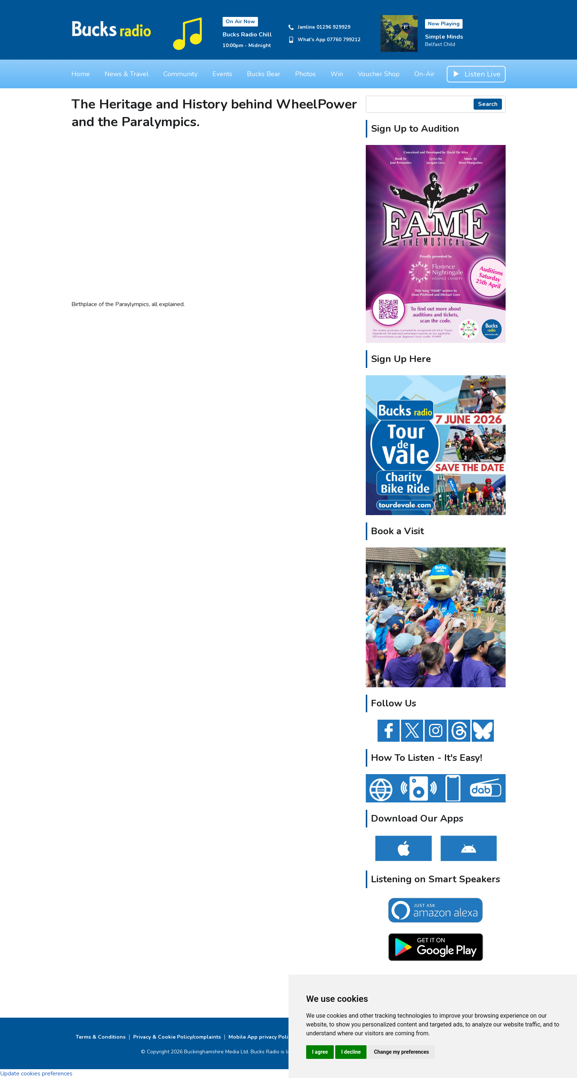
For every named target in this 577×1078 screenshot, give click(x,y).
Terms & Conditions (100, 1036)
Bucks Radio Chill (247, 35)
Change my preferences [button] (401, 1052)
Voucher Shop (379, 74)
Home (80, 74)
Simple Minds (444, 37)
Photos (305, 74)
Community (180, 74)
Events (222, 74)
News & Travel (127, 74)
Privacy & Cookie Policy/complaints (177, 1036)
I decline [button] (351, 1052)
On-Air (424, 74)
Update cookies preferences (36, 1074)
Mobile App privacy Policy (261, 1036)
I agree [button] (320, 1052)
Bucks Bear (263, 74)
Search (488, 104)
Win (336, 74)
